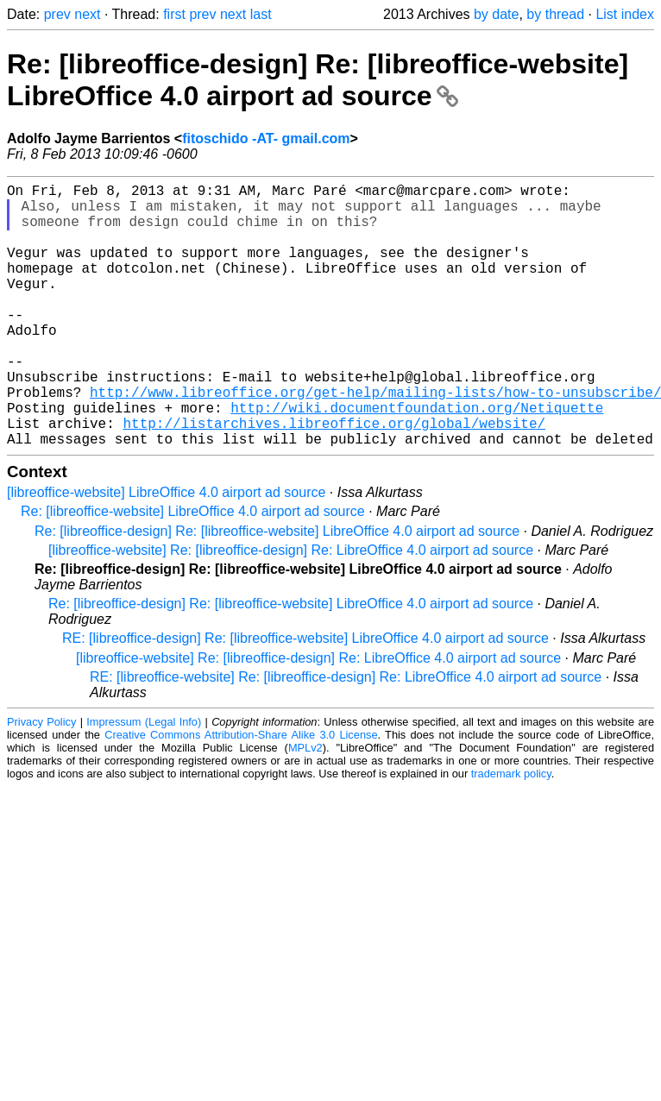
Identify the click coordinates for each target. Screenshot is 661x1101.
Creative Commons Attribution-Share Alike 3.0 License (240, 793)
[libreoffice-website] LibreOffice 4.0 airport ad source (166, 551)
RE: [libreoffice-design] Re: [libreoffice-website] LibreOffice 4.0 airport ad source (305, 696)
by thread (555, 14)
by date (496, 14)
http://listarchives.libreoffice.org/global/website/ (334, 478)
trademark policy (511, 832)
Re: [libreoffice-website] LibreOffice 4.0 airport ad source (193, 570)
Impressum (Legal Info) (143, 780)
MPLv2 (305, 806)
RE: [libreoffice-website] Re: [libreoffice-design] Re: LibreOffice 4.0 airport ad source (345, 735)
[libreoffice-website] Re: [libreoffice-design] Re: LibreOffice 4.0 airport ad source (290, 608)
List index (624, 14)
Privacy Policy (41, 780)
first (174, 14)
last (261, 14)
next (87, 14)
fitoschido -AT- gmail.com (265, 138)
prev (57, 14)
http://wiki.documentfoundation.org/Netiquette (416, 459)
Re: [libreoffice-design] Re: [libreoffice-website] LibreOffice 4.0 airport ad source (317, 79)
